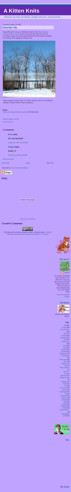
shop (65, 402)
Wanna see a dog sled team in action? (15, 112)
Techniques (63, 359)
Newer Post (6, 163)
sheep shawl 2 (64, 410)
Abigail (11, 147)
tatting (65, 404)
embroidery (65, 341)
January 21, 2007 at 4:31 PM (17, 155)
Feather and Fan (65, 364)
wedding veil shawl (65, 383)
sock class (63, 388)
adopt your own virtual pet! (27, 219)
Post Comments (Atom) (20, 168)
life (65, 333)
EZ (66, 386)
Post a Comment (8, 159)
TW (64, 339)
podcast (64, 398)
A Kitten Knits (21, 11)
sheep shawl (65, 355)
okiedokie (63, 396)
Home (28, 163)
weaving (64, 414)
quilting (64, 400)
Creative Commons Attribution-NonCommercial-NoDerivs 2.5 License (29, 233)
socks (64, 327)
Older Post (50, 163)
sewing (63, 335)
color (65, 361)
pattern (63, 349)
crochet (63, 351)
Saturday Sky (9, 27)
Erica (10, 134)
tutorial (64, 390)
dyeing (64, 408)
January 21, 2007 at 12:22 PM (18, 142)
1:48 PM (16, 119)
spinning (63, 337)
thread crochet (64, 378)
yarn (64, 347)
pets (64, 345)
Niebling (64, 406)
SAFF (65, 416)
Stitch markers (64, 367)
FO (65, 325)
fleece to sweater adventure (64, 374)
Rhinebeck (63, 353)
